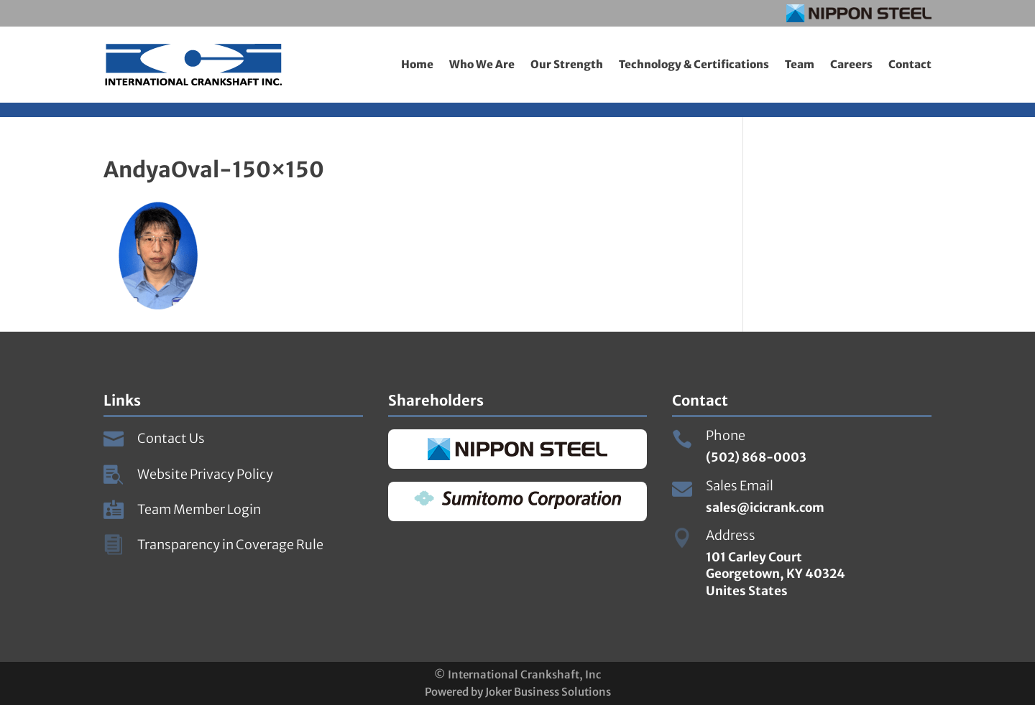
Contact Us (171, 438)
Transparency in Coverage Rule (230, 544)
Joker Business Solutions (548, 692)
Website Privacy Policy (205, 474)
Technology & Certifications (694, 64)
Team (799, 64)
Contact (910, 64)
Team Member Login (199, 509)
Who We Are (482, 64)
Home (417, 64)
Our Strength (566, 64)
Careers (851, 64)
